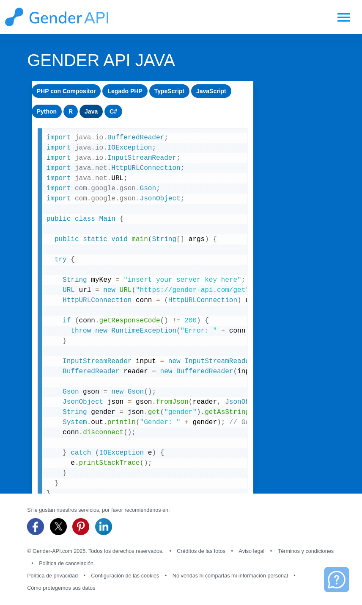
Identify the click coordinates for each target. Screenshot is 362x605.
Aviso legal (252, 551)
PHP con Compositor (66, 91)
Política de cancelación (66, 563)
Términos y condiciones (306, 551)
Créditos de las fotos (201, 551)
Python (47, 111)
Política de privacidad (52, 576)
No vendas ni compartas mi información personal (230, 576)
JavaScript (211, 91)
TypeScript (169, 91)
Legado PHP (124, 91)
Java (91, 111)
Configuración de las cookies (125, 576)
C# (113, 111)
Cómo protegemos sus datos (61, 588)
